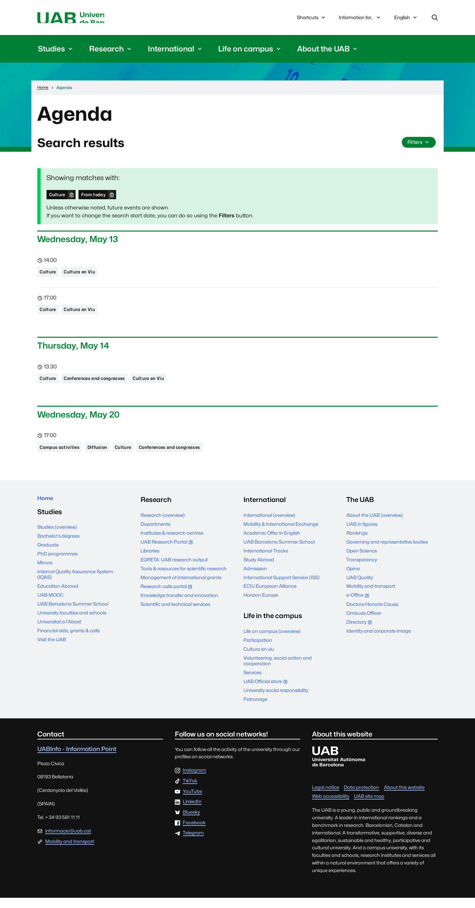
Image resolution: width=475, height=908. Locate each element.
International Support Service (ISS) (281, 587)
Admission (255, 578)
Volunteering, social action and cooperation (277, 670)
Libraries (150, 561)
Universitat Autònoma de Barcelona (99, 19)
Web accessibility (330, 806)
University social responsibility (275, 700)
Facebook (194, 833)
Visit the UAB (51, 653)
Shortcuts (312, 19)
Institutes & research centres (172, 543)
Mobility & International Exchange (280, 534)
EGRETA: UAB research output (174, 570)
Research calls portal (168, 597)
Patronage (255, 709)
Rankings (356, 543)
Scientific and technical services (175, 614)
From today (100, 197)
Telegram (193, 843)
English (406, 20)
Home (47, 510)
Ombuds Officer (363, 623)
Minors (44, 576)
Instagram (194, 780)
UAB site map (369, 806)
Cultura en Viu (85, 276)
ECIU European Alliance (270, 596)
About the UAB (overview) (374, 525)
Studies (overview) (57, 540)
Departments (155, 534)
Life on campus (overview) (272, 641)
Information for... (360, 19)
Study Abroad (258, 569)
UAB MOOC (50, 608)
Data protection (361, 797)
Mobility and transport (370, 596)
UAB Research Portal (168, 552)
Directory (360, 633)
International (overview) (269, 525)
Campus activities (63, 456)
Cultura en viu (258, 659)
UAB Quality (359, 587)
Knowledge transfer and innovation (179, 605)
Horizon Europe (260, 605)
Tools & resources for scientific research (184, 578)
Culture (58, 197)
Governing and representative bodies (387, 551)
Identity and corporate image (378, 641)
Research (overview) (163, 525)
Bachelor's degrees (58, 549)
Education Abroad (57, 599)
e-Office (359, 606)
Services (252, 682)
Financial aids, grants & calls (68, 644)
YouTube (192, 801)
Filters (417, 145)
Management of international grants (181, 587)
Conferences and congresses (104, 386)
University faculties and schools (71, 626)
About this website (404, 797)
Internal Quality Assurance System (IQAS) (75, 587)
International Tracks (265, 560)
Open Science (361, 560)
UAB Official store (267, 692)
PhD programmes (57, 567)
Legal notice (325, 797)
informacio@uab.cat (68, 841)
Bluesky (191, 822)
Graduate (48, 558)
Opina (353, 578)
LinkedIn (192, 812)
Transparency (361, 569)
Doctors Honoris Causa (372, 614)
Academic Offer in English (271, 543)
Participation (257, 650)
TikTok (190, 791)
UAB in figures (361, 534)
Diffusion (106, 456)
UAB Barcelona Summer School (73, 617)
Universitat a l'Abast (59, 635)
